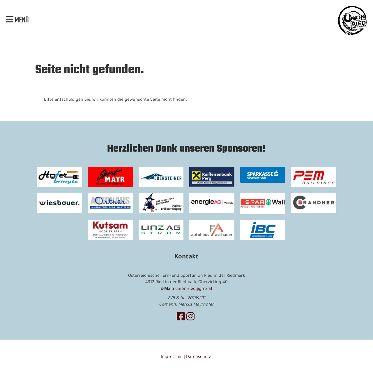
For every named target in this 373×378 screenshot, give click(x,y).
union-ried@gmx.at (194, 289)
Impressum (172, 357)
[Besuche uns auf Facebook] (181, 318)
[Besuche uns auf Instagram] (190, 318)
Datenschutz (199, 357)
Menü (17, 20)
